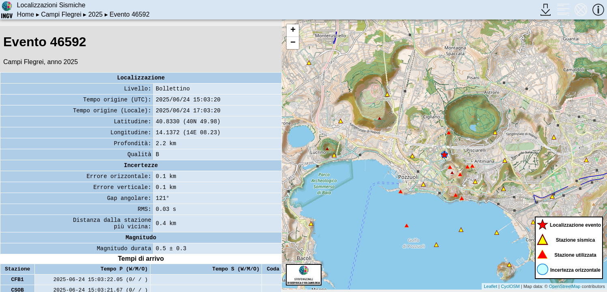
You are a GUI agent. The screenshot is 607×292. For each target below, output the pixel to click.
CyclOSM (510, 286)
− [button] (293, 43)
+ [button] (293, 30)
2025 (95, 14)
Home (25, 14)
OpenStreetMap (565, 286)
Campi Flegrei (61, 14)
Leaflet (490, 286)
